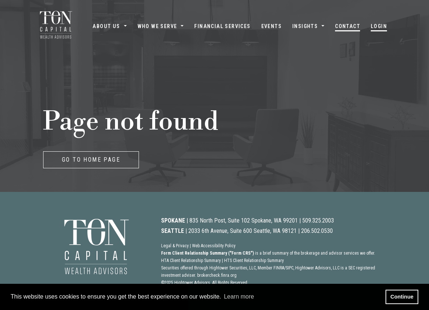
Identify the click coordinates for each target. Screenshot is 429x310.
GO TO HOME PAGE (91, 159)
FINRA (278, 268)
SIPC (289, 268)
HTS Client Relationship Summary (254, 260)
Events (271, 26)
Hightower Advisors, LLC (317, 268)
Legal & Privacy (175, 245)
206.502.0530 (317, 230)
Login (379, 26)
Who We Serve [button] (157, 26)
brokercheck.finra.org (217, 275)
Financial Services (222, 26)
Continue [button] (401, 297)
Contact (347, 26)
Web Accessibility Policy (214, 245)
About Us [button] (106, 26)
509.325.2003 (318, 220)
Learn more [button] (239, 296)
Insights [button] (305, 26)
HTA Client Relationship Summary (191, 260)
